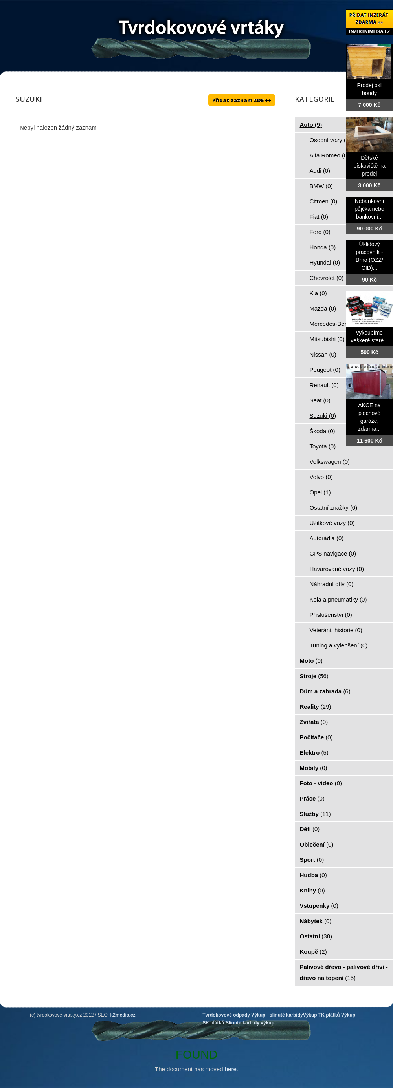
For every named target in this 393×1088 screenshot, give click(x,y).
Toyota (323, 446)
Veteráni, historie (336, 630)
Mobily (313, 767)
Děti (310, 829)
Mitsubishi (327, 339)
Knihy (312, 890)
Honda (323, 247)
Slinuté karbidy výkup (250, 1023)
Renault (324, 385)
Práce (312, 798)
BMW (321, 186)
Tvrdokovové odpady (226, 1015)
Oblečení (317, 844)
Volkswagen (330, 461)
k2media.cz (123, 1015)
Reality (315, 706)
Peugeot (325, 369)
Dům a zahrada (325, 691)
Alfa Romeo (329, 155)
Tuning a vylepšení (339, 645)
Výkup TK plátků (321, 1015)
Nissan (323, 354)
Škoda (322, 431)
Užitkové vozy (332, 522)
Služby (315, 813)
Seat (320, 400)
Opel (320, 492)
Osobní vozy (330, 140)
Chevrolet (327, 277)
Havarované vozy (337, 568)
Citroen (324, 201)
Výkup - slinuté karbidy (277, 1015)
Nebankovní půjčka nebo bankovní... (369, 209)
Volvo (321, 477)
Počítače (316, 737)
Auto (311, 124)
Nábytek (316, 921)
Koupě (313, 951)
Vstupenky (319, 905)
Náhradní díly (332, 584)
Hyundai (325, 262)
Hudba (313, 875)
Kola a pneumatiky (338, 599)
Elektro (314, 752)
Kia (318, 293)
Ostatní (316, 936)
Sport (312, 859)
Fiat (319, 216)
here (231, 1069)
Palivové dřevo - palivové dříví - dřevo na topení (344, 972)
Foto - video (321, 783)
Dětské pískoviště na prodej (369, 166)
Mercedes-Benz (335, 323)
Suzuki (323, 415)
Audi (320, 170)
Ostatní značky (334, 507)
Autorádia (327, 538)
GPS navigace (333, 553)
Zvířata (314, 722)
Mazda (323, 308)
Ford (320, 232)
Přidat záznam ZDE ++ (241, 100)
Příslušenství (331, 614)
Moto (311, 660)
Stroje (314, 676)
